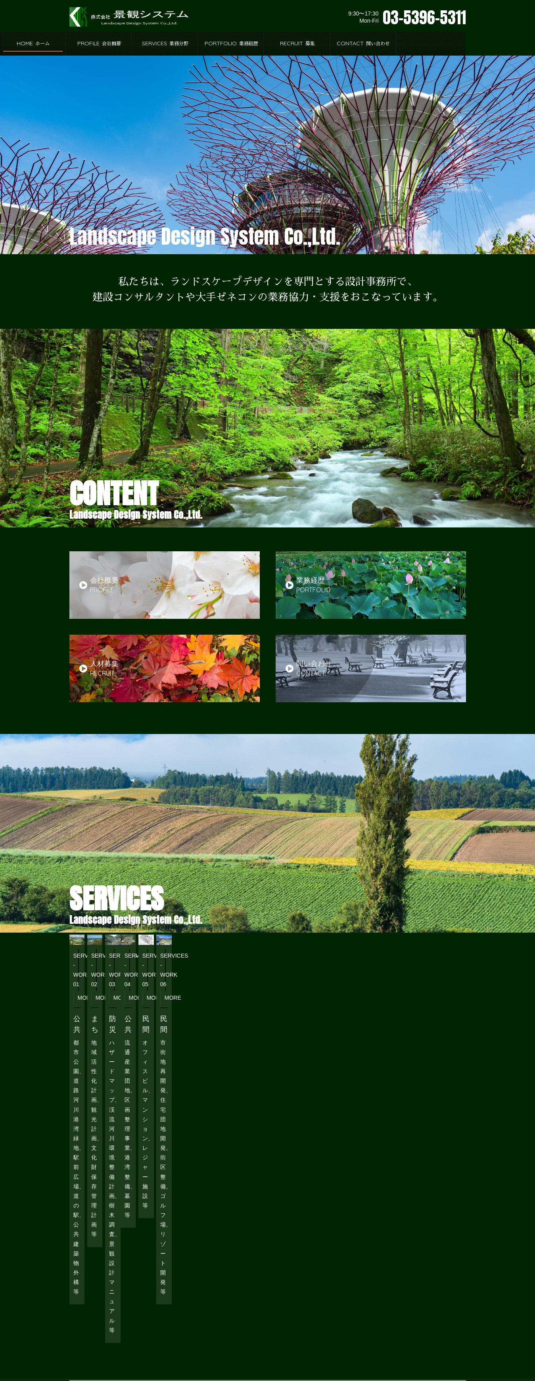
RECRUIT (366, 43)
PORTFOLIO (300, 43)
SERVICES (234, 43)
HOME (102, 43)
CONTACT (432, 43)
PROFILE (168, 43)
